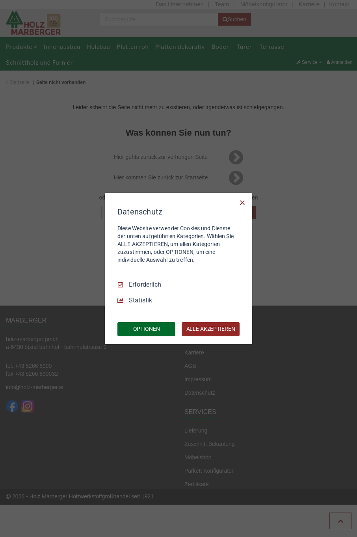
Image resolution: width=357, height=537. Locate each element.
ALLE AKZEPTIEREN (210, 329)
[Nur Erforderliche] (242, 203)
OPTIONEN (146, 329)
